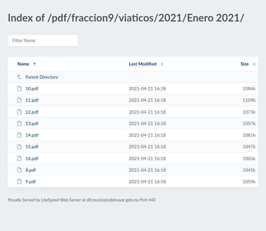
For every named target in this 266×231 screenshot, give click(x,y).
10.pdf (27, 88)
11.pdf (27, 100)
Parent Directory (37, 77)
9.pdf (26, 181)
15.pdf (27, 146)
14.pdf (27, 135)
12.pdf (27, 112)
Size (245, 63)
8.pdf (26, 170)
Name (23, 63)
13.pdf (27, 123)
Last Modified (143, 63)
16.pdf (27, 158)
